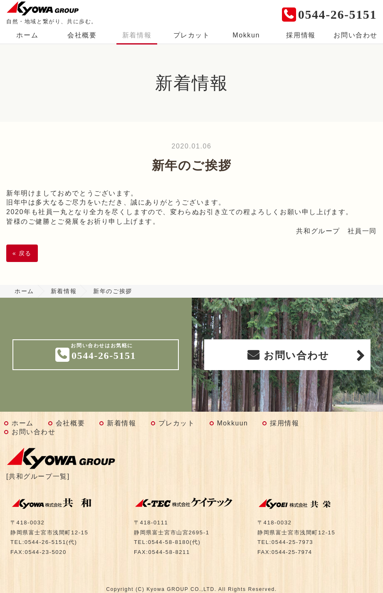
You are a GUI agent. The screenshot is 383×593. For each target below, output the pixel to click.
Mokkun (246, 35)
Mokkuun (232, 423)
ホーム (27, 35)
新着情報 (136, 35)
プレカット (191, 35)
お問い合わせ (356, 35)
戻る (22, 253)
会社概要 (81, 35)
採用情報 (300, 35)
